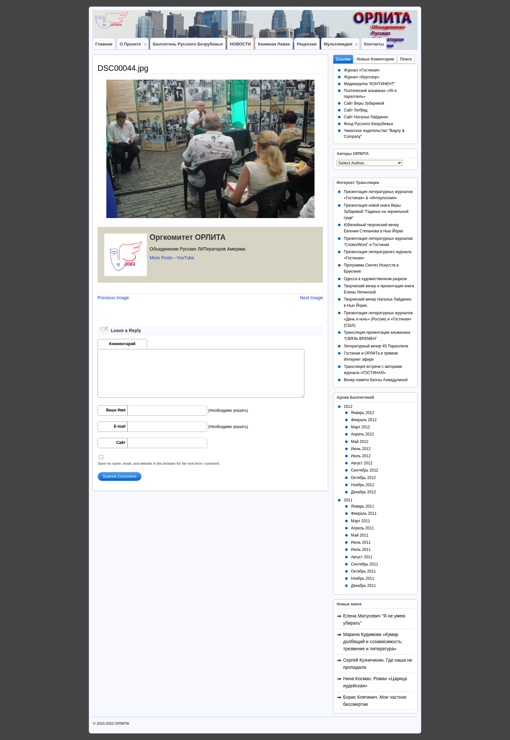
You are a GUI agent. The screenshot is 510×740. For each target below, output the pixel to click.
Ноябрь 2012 (362, 485)
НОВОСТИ (240, 44)
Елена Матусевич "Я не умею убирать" (374, 619)
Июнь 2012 (361, 449)
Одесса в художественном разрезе (375, 279)
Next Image (311, 297)
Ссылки (343, 59)
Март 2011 (360, 521)
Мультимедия (341, 45)
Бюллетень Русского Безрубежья (188, 44)
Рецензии (307, 44)
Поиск (406, 59)
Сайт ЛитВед (356, 110)
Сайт (121, 442)
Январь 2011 (362, 506)
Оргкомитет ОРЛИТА (188, 237)
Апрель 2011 (362, 528)
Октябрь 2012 (363, 477)
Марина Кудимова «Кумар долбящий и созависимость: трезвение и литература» (373, 641)
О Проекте (133, 45)
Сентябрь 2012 (364, 470)
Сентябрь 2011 (364, 564)
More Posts (161, 257)
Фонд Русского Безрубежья (368, 124)
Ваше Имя (116, 410)
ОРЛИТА (122, 723)
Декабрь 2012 (363, 492)
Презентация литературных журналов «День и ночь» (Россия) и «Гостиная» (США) (378, 319)
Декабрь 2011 (363, 585)
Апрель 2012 (362, 434)
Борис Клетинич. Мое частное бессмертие (375, 701)
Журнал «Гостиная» (362, 70)
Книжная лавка (273, 44)
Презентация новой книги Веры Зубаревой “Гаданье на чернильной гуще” (376, 211)
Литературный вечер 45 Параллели (376, 346)
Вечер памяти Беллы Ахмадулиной (376, 380)
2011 (348, 500)
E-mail (120, 426)
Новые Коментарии (375, 59)
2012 (348, 406)
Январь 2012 (362, 412)
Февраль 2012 (364, 420)
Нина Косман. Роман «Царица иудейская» (375, 682)
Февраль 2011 (364, 513)
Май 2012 (360, 441)
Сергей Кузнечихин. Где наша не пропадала (377, 663)
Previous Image (113, 297)
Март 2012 (360, 427)
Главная (104, 44)
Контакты (374, 44)
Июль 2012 (361, 456)
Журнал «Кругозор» (361, 77)
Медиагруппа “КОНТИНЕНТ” (369, 84)
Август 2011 (361, 557)
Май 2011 (360, 535)
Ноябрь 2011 (362, 578)
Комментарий (122, 344)
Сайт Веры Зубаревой (364, 103)
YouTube (185, 257)
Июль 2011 (361, 549)
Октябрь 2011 (363, 571)
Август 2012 (361, 463)
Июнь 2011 (361, 542)
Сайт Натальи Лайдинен (366, 117)
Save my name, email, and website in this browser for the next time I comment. (159, 463)
